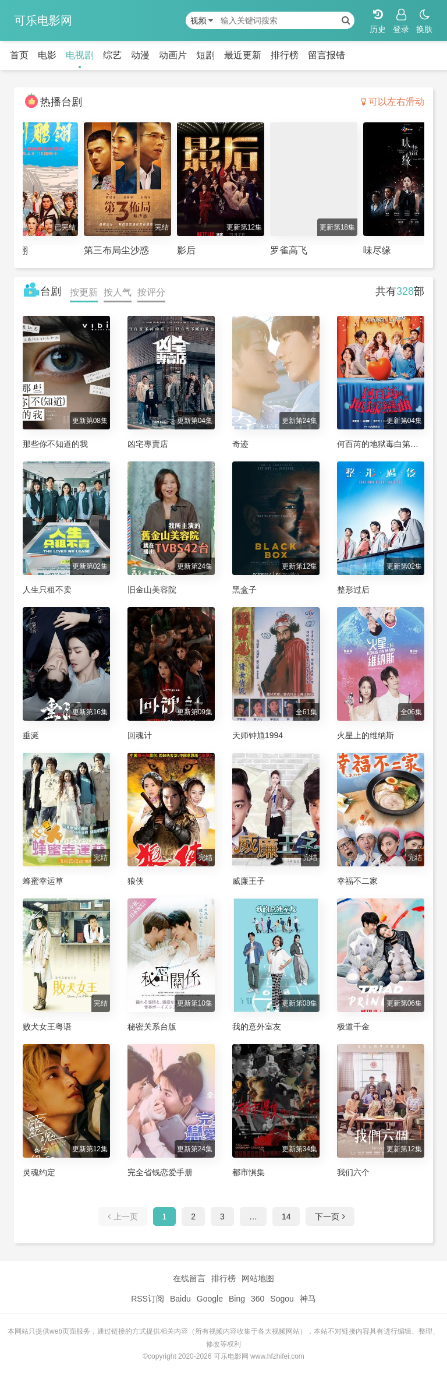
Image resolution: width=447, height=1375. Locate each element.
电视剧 (80, 55)
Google (210, 1298)
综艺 (112, 55)
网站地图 (258, 1278)
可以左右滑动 (392, 102)
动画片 (173, 55)
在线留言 (189, 1278)
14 (286, 1216)
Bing (237, 1298)
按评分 (151, 292)
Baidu (180, 1298)
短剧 (205, 55)
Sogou (281, 1298)
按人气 (118, 292)
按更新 (84, 292)
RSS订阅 (147, 1298)
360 (257, 1298)
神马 (308, 1298)
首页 (19, 55)
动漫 (140, 55)
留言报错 (326, 55)
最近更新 (242, 55)
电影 (47, 55)
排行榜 (285, 55)
